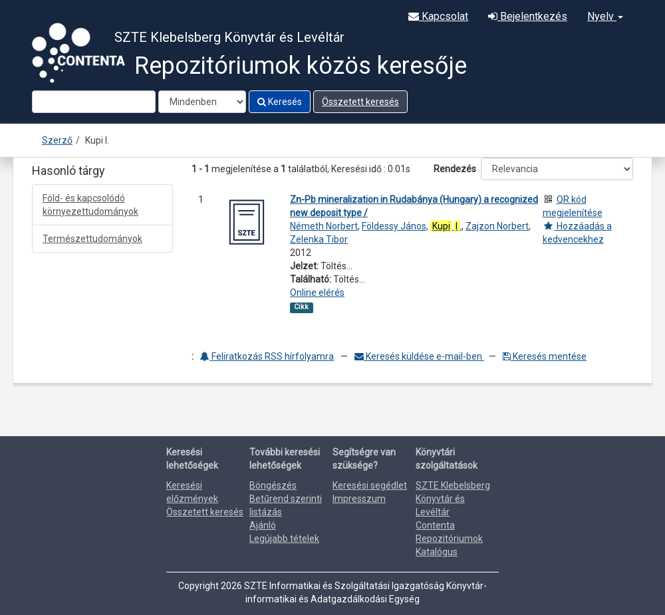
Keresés (279, 101)
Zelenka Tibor (319, 239)
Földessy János (394, 226)
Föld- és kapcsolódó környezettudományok (90, 205)
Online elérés (317, 292)
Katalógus (437, 552)
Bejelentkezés (527, 16)
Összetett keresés (360, 101)
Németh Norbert (324, 226)
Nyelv (605, 16)
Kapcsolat (438, 16)
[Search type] (202, 101)
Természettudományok (92, 238)
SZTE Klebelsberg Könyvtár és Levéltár (453, 498)
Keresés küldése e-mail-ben (419, 356)
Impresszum (359, 498)
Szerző (57, 140)
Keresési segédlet (369, 485)
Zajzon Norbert (497, 226)
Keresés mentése (545, 356)
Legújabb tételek (284, 538)
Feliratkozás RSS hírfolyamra (267, 356)
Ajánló (262, 525)
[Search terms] (94, 101)
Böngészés (273, 485)
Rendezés (455, 169)
